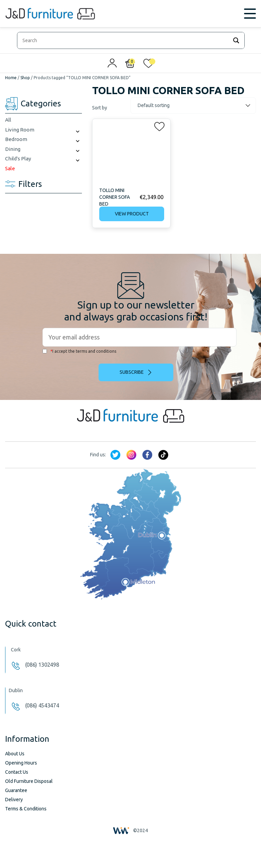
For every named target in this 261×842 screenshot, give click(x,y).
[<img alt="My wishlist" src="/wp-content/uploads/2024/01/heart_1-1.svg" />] (148, 65)
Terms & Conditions (26, 808)
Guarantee (16, 790)
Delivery (14, 799)
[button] (157, 125)
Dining (12, 149)
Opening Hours (21, 763)
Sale (10, 168)
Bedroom (16, 139)
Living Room (19, 130)
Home (11, 77)
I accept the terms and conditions (79, 351)
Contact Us (16, 772)
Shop (25, 77)
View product (132, 213)
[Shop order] (193, 105)
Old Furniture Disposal (29, 781)
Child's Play (18, 158)
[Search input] (124, 40)
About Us (14, 753)
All (8, 120)
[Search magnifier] (236, 40)
